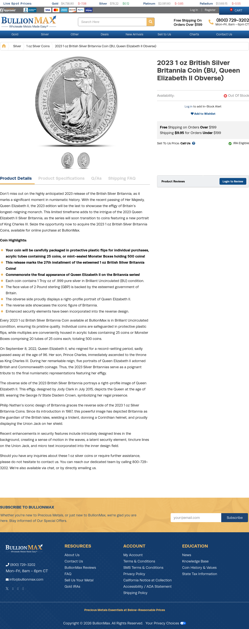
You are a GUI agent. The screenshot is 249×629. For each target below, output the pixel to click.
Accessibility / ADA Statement (147, 586)
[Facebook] (13, 588)
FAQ (68, 574)
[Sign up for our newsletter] (196, 517)
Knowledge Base (195, 561)
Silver (103, 3)
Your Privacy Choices (166, 623)
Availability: (165, 96)
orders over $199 (188, 25)
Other (75, 34)
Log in (188, 106)
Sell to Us (164, 34)
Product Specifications (61, 178)
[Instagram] (18, 588)
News (186, 555)
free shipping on (188, 20)
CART (236, 10)
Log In (194, 9)
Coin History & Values (199, 568)
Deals (105, 34)
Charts (194, 34)
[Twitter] (7, 588)
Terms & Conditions (139, 561)
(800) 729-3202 (20, 565)
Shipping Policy (135, 593)
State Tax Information (199, 574)
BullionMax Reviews (80, 568)
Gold (55, 3)
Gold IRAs (72, 586)
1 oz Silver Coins (38, 46)
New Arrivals (134, 34)
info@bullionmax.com (26, 579)
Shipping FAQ (122, 178)
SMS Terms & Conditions (143, 568)
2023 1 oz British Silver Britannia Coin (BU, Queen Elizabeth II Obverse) (105, 46)
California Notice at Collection (147, 580)
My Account (133, 555)
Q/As (96, 178)
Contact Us (224, 34)
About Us (72, 555)
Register (210, 9)
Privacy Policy (134, 574)
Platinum (149, 3)
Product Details (16, 178)
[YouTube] (23, 588)
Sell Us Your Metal (79, 580)
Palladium (206, 3)
